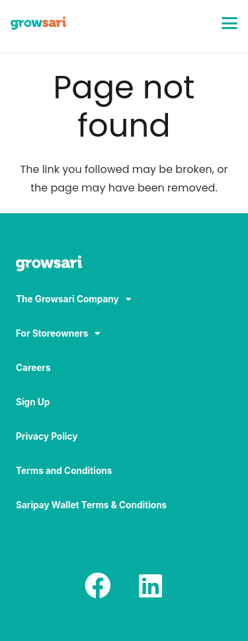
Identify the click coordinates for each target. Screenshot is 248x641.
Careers (33, 367)
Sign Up (33, 402)
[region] (124, 528)
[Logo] (38, 23)
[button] (229, 23)
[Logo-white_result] (124, 264)
